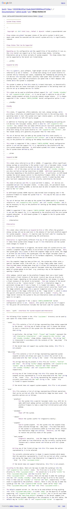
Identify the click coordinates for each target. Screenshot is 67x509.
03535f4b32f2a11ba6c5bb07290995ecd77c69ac (32, 9)
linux (10, 9)
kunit (4, 9)
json (63, 506)
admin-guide (21, 12)
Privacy (16, 506)
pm (29, 12)
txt (59, 506)
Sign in (63, 3)
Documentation (8, 12)
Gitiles (11, 506)
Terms (22, 506)
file (40, 16)
